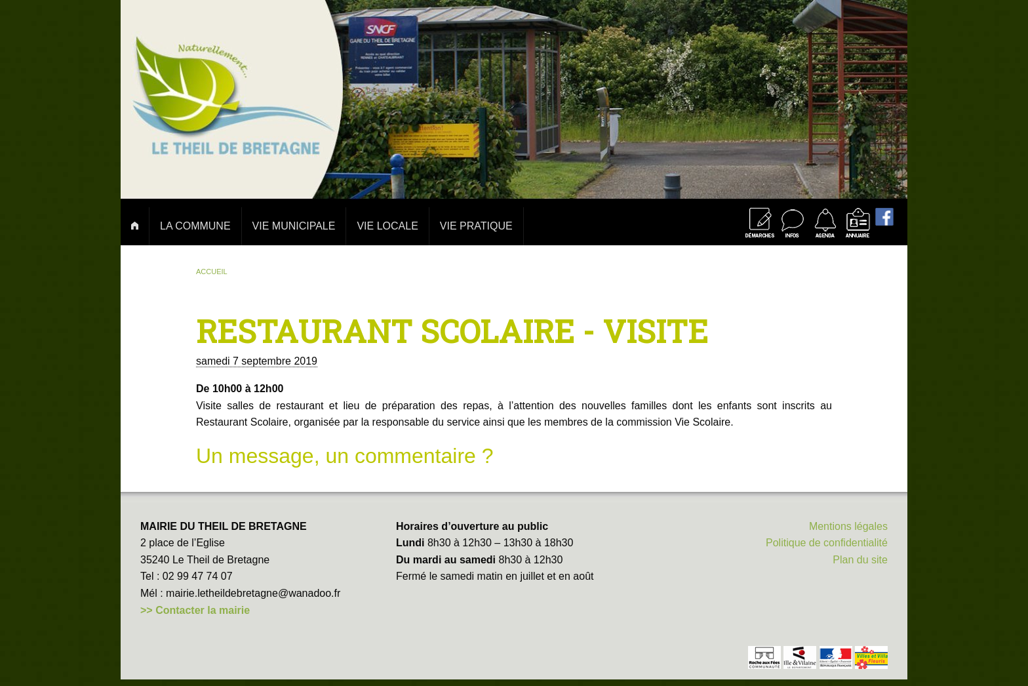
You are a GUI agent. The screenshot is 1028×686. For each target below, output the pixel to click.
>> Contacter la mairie (195, 610)
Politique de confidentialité (827, 542)
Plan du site (860, 559)
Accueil (211, 271)
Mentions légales (848, 526)
